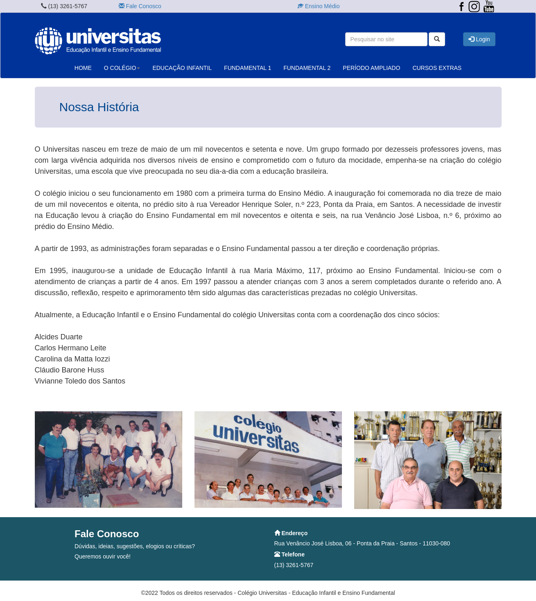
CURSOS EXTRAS (436, 68)
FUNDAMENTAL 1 (247, 68)
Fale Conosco (140, 6)
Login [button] (479, 39)
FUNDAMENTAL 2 (306, 68)
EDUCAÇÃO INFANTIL (182, 68)
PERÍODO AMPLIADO (371, 68)
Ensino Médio (319, 6)
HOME (83, 68)
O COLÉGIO (122, 68)
